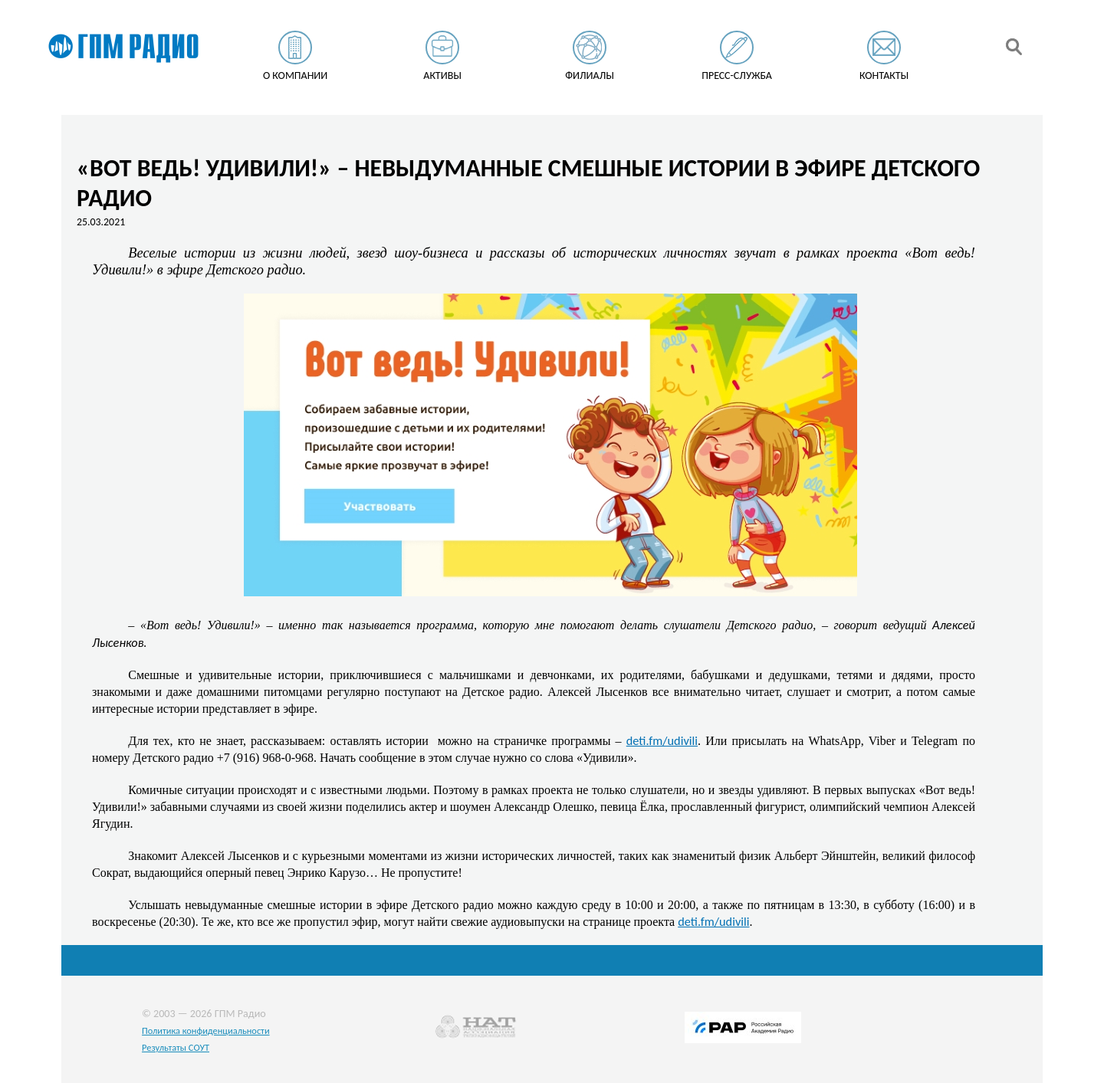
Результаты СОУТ (175, 1047)
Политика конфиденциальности (206, 1030)
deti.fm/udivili (662, 740)
